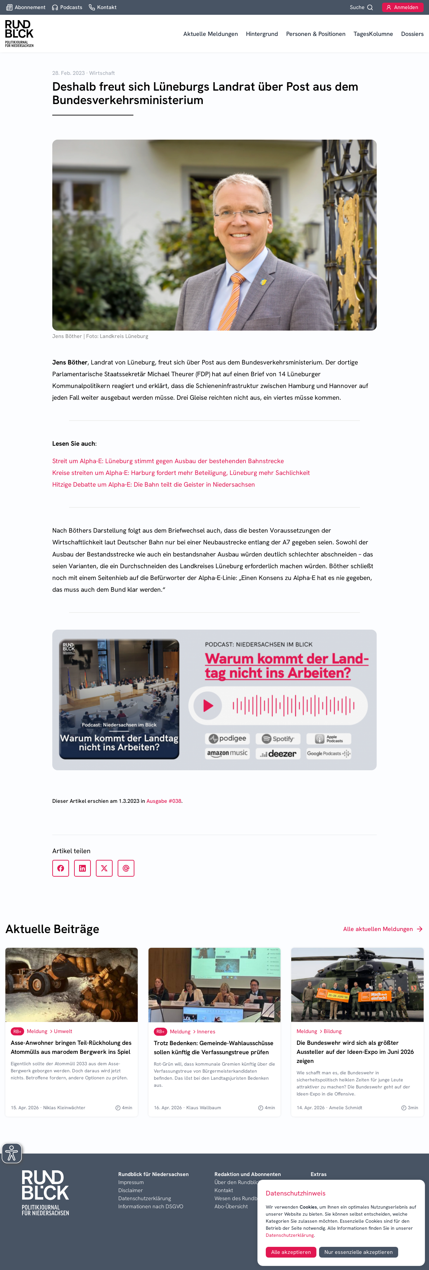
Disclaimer (130, 1190)
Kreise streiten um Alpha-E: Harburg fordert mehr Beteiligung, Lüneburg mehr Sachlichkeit (181, 473)
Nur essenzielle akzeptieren (358, 1252)
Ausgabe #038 (163, 800)
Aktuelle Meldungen (210, 34)
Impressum (131, 1182)
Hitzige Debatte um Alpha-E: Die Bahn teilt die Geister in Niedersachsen (153, 484)
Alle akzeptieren (291, 1252)
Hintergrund (262, 34)
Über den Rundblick (237, 1182)
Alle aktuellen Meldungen (383, 929)
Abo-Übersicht (231, 1206)
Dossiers (412, 34)
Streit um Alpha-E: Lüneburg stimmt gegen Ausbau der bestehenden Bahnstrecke (168, 461)
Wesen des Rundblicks (240, 1198)
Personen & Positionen (316, 34)
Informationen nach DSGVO (150, 1206)
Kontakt (223, 1190)
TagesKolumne (373, 34)
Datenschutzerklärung (290, 1235)
